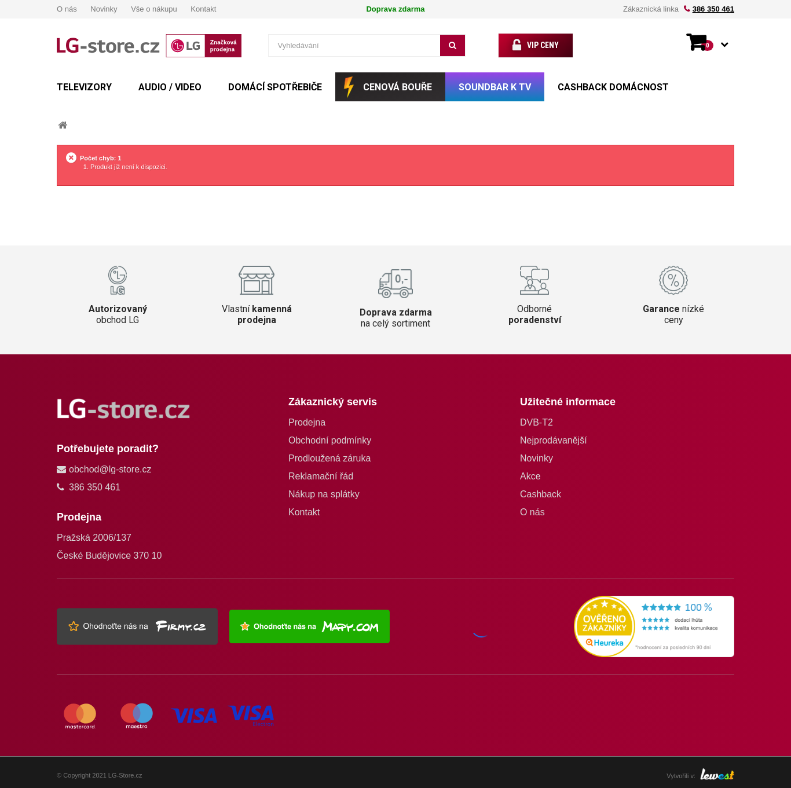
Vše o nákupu (154, 9)
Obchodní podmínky (329, 440)
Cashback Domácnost (613, 87)
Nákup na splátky (324, 494)
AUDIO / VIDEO (170, 87)
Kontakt (203, 9)
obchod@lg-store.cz (110, 469)
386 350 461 (713, 9)
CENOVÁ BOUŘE (397, 87)
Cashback (540, 494)
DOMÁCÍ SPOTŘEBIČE (275, 87)
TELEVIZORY (84, 87)
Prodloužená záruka (329, 458)
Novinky (103, 9)
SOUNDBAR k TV (495, 87)
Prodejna (306, 422)
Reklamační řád (320, 476)
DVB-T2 (536, 422)
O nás (67, 9)
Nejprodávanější (553, 440)
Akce (530, 476)
